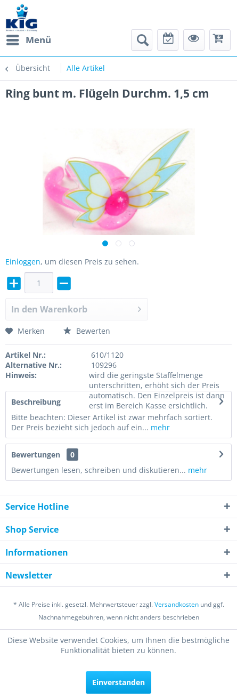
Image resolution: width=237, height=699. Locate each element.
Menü (28, 38)
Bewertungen (35, 454)
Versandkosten (176, 604)
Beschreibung (36, 402)
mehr (159, 427)
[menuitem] (28, 40)
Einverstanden (118, 682)
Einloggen (22, 261)
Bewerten (86, 331)
